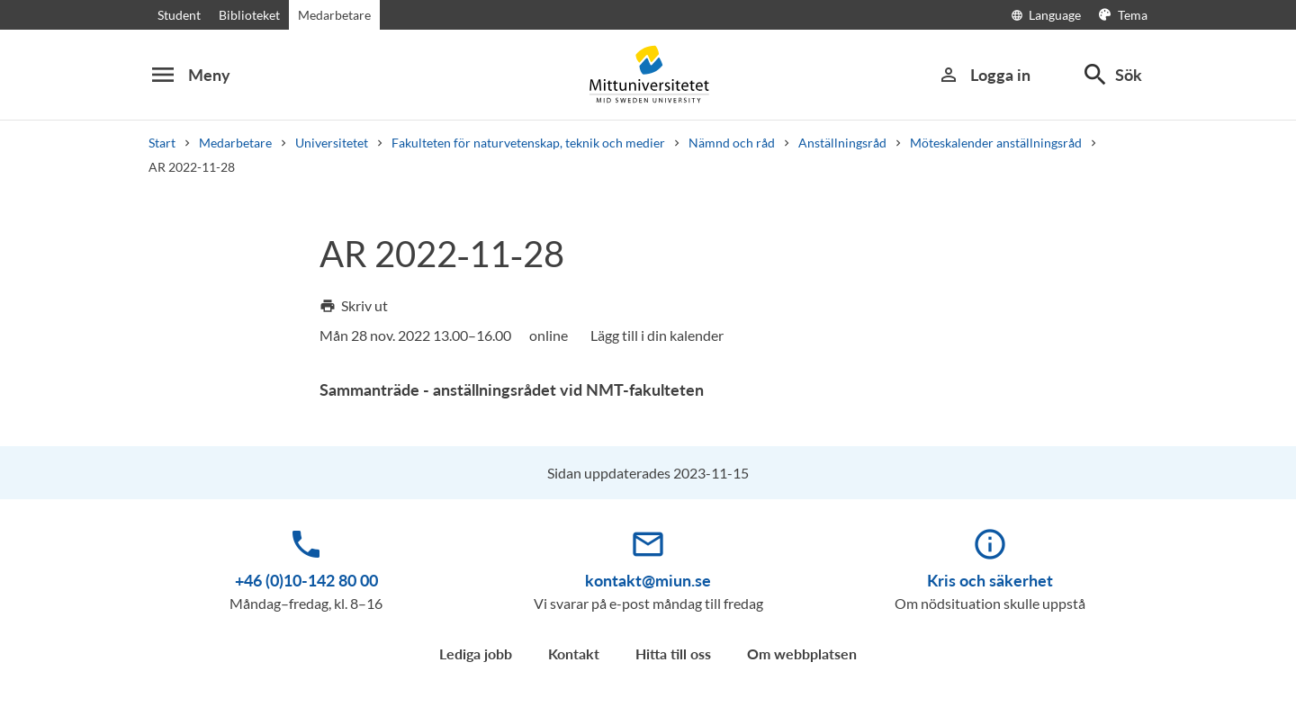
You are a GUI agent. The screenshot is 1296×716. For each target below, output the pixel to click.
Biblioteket (249, 14)
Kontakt (573, 653)
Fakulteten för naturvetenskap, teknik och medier (528, 142)
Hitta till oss (673, 653)
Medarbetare (334, 14)
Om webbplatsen (802, 653)
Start (162, 142)
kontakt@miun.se (648, 580)
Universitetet (331, 142)
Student (179, 14)
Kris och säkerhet (990, 580)
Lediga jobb (475, 653)
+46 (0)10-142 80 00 (306, 580)
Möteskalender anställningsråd (996, 142)
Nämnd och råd (731, 142)
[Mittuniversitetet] (648, 74)
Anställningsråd (842, 142)
